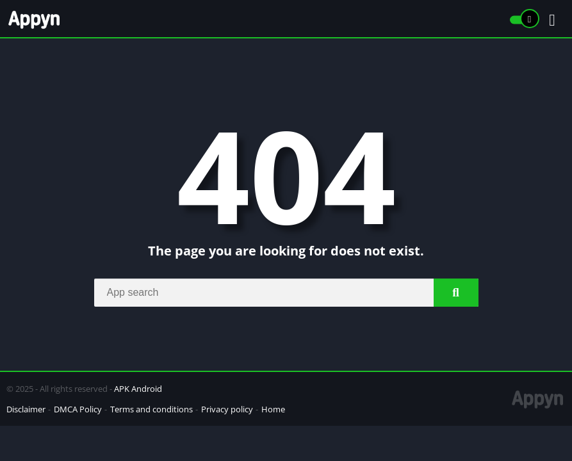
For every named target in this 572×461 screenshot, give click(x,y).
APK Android (138, 388)
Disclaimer (25, 409)
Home (273, 409)
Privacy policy (227, 409)
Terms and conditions (151, 409)
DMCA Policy (78, 409)
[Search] (286, 293)
